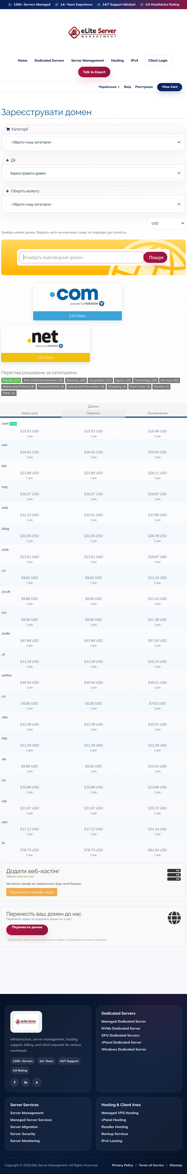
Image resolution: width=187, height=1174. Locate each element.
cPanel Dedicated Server (121, 1042)
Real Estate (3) (140, 387)
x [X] (37, 1082)
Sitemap (175, 1165)
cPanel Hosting (113, 1120)
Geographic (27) (100, 380)
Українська (109, 87)
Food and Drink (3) (51, 387)
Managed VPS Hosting (119, 1113)
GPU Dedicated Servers (120, 1035)
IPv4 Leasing (111, 1141)
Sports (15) (123, 380)
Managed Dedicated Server (123, 1021)
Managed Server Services (31, 1120)
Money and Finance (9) (18, 387)
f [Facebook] (14, 1082)
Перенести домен (27, 927)
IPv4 (134, 60)
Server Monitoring (25, 1141)
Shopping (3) (117, 387)
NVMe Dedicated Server (120, 1028)
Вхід (127, 87)
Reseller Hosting (114, 1127)
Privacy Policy (122, 1165)
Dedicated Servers (49, 60)
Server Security (22, 1134)
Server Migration (24, 1127)
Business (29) (76, 380)
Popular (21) (11, 380)
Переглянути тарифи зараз (31, 892)
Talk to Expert (94, 72)
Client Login (157, 60)
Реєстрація (144, 87)
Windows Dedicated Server (123, 1049)
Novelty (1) (161, 387)
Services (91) (170, 380)
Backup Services (114, 1134)
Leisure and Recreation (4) (86, 387)
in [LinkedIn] (25, 1082)
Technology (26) (146, 380)
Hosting (117, 60)
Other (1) (9, 393)
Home (22, 60)
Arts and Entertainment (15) (43, 380)
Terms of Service (151, 1165)
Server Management (87, 60)
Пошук (156, 257)
